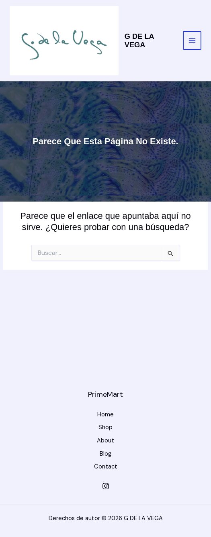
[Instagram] (105, 486)
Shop (105, 427)
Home (105, 414)
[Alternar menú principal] (192, 40)
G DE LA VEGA (139, 40)
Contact (105, 466)
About (105, 440)
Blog (105, 454)
